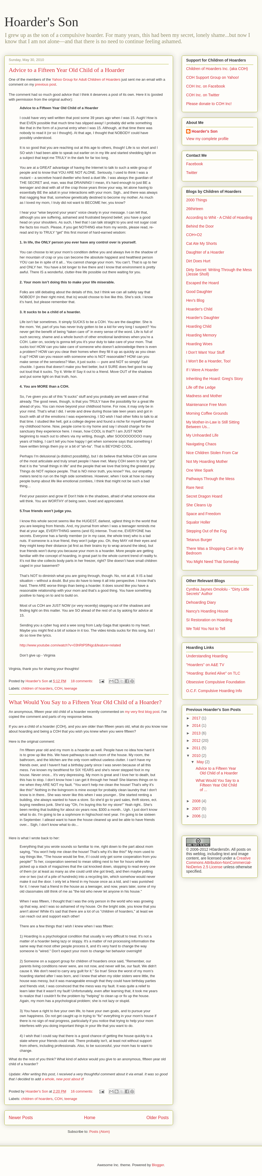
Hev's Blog (195, 300)
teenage (70, 688)
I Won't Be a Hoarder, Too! (208, 361)
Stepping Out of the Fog (206, 531)
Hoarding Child (199, 326)
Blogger (158, 1165)
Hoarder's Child (199, 309)
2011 (197, 748)
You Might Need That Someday (212, 561)
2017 (197, 718)
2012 (197, 740)
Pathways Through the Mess (210, 479)
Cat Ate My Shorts (201, 243)
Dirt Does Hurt (198, 261)
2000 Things (196, 200)
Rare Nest (194, 487)
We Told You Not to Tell (205, 628)
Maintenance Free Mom (206, 404)
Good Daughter (199, 291)
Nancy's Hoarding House (207, 611)
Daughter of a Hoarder (205, 252)
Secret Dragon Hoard (204, 496)
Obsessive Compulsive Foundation (215, 682)
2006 (197, 816)
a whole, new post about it (62, 1079)
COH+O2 (194, 235)
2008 (197, 801)
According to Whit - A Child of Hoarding (219, 217)
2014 (197, 725)
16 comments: (82, 1091)
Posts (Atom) (99, 1131)
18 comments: (82, 681)
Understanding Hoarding (207, 656)
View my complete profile (207, 139)
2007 (197, 808)
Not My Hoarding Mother (207, 461)
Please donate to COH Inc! (209, 103)
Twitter (191, 172)
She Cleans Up (199, 505)
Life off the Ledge (201, 387)
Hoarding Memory (201, 335)
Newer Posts (21, 1117)
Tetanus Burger (199, 540)
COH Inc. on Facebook (205, 86)
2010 (197, 755)
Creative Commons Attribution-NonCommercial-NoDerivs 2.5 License (219, 862)
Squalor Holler (198, 522)
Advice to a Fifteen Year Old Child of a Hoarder (66, 69)
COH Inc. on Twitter (202, 95)
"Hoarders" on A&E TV (205, 665)
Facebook (194, 164)
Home (90, 1117)
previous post (45, 84)
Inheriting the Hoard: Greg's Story (214, 378)
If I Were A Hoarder (202, 370)
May (200, 762)
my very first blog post (142, 712)
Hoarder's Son (41, 21)
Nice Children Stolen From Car (212, 453)
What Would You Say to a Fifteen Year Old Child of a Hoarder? (85, 702)
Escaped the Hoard (202, 283)
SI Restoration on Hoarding (209, 620)
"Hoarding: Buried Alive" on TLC (213, 673)
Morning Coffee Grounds (207, 413)
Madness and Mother (204, 396)
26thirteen (194, 209)
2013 (197, 733)
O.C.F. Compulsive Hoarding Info (214, 691)
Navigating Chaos (201, 444)
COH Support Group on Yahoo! (212, 77)
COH (58, 688)
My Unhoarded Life (202, 435)
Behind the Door (200, 226)
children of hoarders (37, 688)
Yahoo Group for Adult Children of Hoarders (86, 79)
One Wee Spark (199, 470)
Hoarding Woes (199, 344)
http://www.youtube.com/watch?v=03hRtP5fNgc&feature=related (70, 645)
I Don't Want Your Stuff (205, 352)
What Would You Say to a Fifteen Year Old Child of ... (217, 785)
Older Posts (158, 1117)
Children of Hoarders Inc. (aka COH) (217, 68)
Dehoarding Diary (201, 602)
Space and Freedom (203, 514)
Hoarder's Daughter (202, 317)
